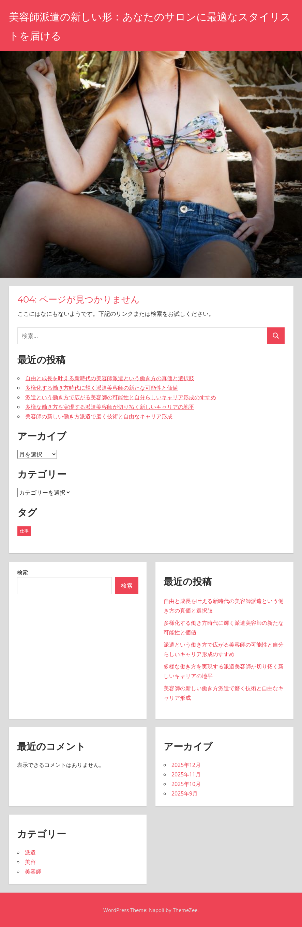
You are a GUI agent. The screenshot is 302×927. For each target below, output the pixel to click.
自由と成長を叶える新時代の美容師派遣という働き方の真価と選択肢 (109, 378)
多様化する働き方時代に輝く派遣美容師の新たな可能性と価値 (101, 387)
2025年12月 (186, 765)
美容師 (33, 871)
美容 (30, 862)
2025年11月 (186, 774)
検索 (22, 572)
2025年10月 (186, 784)
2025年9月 (184, 793)
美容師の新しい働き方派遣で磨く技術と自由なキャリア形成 (98, 416)
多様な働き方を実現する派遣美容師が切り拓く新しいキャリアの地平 (109, 407)
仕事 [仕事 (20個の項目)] (24, 531)
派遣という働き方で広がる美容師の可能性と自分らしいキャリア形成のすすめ (120, 397)
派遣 (30, 852)
